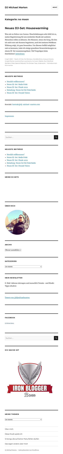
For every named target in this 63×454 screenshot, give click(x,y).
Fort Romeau (28, 59)
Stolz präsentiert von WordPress (29, 450)
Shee (13, 63)
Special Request (20, 63)
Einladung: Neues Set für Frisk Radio (21, 90)
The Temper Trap (31, 63)
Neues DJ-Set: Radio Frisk (17, 84)
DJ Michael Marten (16, 7)
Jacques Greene (48, 59)
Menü (55, 7)
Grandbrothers (37, 59)
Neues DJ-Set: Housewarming (26, 28)
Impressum (9, 116)
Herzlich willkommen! (15, 82)
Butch (17, 59)
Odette (41, 61)
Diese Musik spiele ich (13, 434)
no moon (35, 61)
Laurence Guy (19, 61)
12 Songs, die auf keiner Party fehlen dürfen (22, 439)
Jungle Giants (9, 61)
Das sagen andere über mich (16, 444)
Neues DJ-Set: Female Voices (18, 93)
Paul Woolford (48, 61)
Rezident (8, 63)
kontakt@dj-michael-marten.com (26, 104)
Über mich (9, 429)
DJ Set (21, 59)
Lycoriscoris (28, 61)
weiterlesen (20, 54)
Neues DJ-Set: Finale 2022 (17, 87)
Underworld (41, 63)
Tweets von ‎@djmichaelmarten (17, 298)
